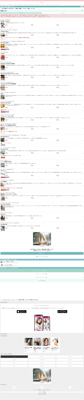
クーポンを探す (72, 13)
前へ (37, 256)
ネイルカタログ (70, 359)
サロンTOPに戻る (42, 280)
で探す (60, 277)
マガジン (42, 356)
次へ (47, 256)
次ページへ (42, 253)
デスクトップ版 (42, 392)
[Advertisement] (36, 290)
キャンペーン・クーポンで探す (60, 274)
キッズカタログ (42, 359)
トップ (14, 356)
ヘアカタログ (70, 356)
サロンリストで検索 (42, 270)
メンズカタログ (14, 359)
